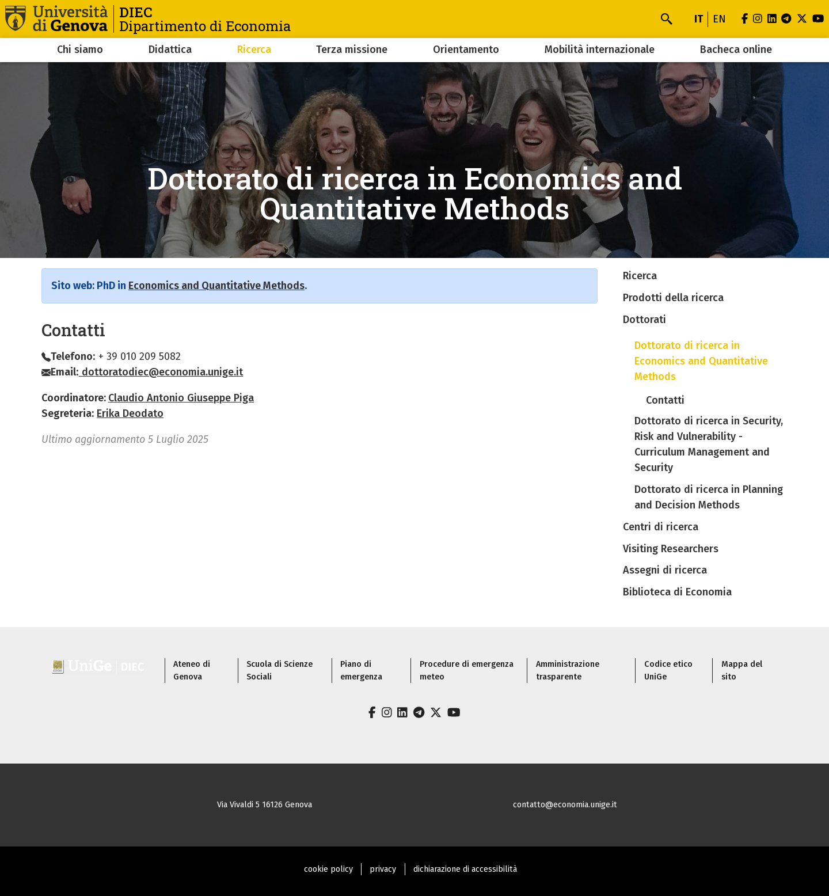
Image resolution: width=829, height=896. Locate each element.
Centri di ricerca (660, 527)
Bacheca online (736, 49)
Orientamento (466, 49)
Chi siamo (80, 49)
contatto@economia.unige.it (565, 805)
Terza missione (351, 49)
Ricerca (254, 49)
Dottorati (644, 319)
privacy (383, 869)
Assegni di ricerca (665, 570)
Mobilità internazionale (600, 49)
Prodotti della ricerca (673, 297)
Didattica (170, 49)
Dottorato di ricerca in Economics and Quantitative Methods (701, 361)
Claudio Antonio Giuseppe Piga (181, 398)
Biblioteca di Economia (677, 592)
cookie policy (328, 869)
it (698, 19)
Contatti (665, 400)
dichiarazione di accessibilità (465, 869)
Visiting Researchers (670, 548)
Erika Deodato (130, 413)
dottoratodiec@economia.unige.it (161, 372)
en (719, 19)
